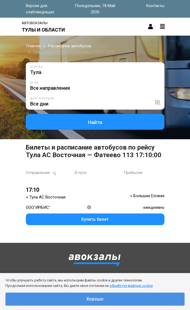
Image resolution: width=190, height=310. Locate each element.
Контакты (155, 5)
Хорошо (95, 299)
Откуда (36, 67)
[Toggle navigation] (163, 27)
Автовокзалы (35, 23)
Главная (33, 46)
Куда (34, 82)
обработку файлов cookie (131, 286)
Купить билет (95, 219)
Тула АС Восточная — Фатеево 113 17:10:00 (73, 51)
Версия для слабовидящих (40, 8)
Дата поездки (42, 98)
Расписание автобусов (69, 46)
